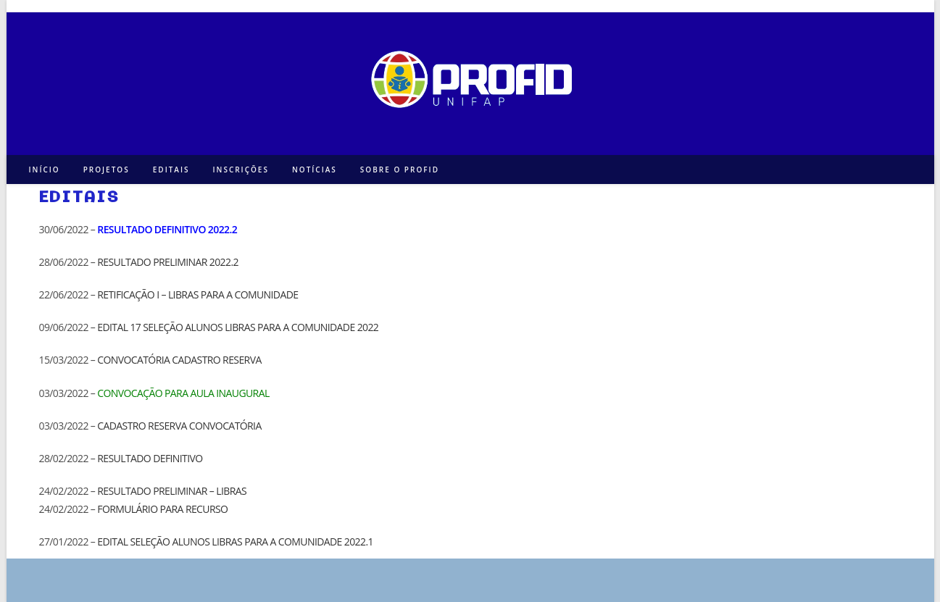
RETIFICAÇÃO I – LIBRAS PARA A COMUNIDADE (197, 294)
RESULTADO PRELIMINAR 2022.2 (167, 262)
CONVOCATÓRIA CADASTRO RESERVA (179, 360)
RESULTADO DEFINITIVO (149, 458)
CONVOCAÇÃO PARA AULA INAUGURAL (183, 393)
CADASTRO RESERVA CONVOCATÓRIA (179, 425)
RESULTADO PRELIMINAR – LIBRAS (171, 491)
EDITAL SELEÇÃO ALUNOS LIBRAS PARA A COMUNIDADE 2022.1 (235, 541)
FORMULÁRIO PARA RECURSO (162, 509)
